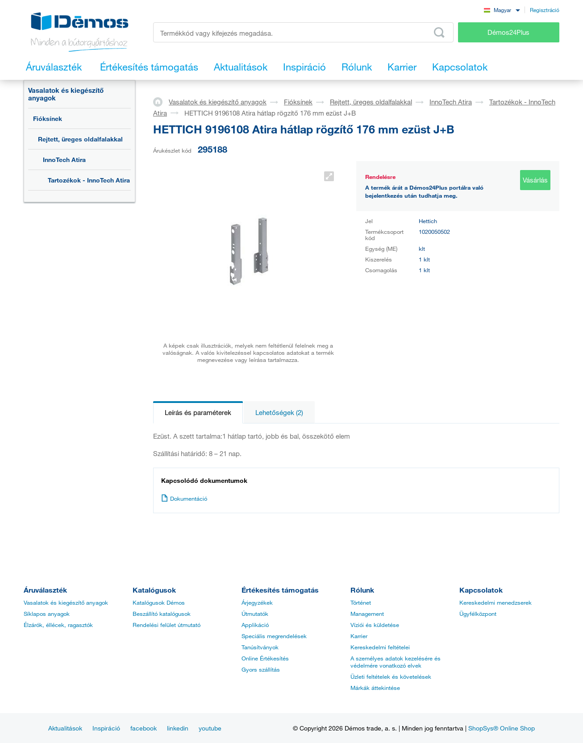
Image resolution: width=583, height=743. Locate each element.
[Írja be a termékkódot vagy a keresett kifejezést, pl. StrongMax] (303, 32)
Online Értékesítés (265, 658)
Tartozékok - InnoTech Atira (89, 180)
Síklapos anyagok (47, 613)
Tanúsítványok (260, 647)
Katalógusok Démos (159, 602)
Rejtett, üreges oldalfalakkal (80, 139)
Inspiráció (106, 728)
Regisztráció (544, 9)
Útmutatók (255, 613)
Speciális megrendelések (274, 635)
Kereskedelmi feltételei (380, 647)
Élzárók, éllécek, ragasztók (58, 624)
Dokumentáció (184, 498)
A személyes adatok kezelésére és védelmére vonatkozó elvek (395, 662)
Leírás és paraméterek (198, 412)
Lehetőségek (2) (279, 412)
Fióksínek (47, 118)
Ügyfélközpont (477, 613)
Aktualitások (65, 728)
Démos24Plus (508, 32)
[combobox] (502, 9)
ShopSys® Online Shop (501, 728)
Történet (360, 602)
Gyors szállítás (261, 669)
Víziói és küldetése (374, 624)
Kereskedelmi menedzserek (495, 602)
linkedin (177, 728)
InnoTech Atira (64, 159)
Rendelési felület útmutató (166, 624)
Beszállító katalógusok (162, 613)
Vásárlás (535, 180)
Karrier (358, 635)
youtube (210, 728)
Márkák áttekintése (375, 687)
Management (367, 613)
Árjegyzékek (257, 602)
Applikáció (255, 624)
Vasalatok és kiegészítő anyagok (66, 94)
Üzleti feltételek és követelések (390, 676)
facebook (143, 728)
